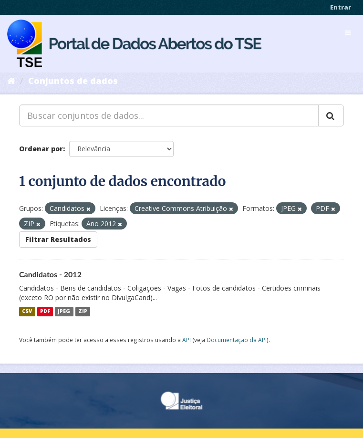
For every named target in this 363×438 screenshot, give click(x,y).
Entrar (340, 7)
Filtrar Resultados (58, 239)
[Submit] (331, 115)
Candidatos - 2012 (50, 274)
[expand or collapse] (348, 32)
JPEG (64, 311)
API (186, 340)
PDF (45, 311)
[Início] (11, 80)
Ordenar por (41, 148)
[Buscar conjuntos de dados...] (169, 115)
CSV (27, 311)
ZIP (82, 311)
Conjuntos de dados (73, 80)
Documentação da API (237, 340)
